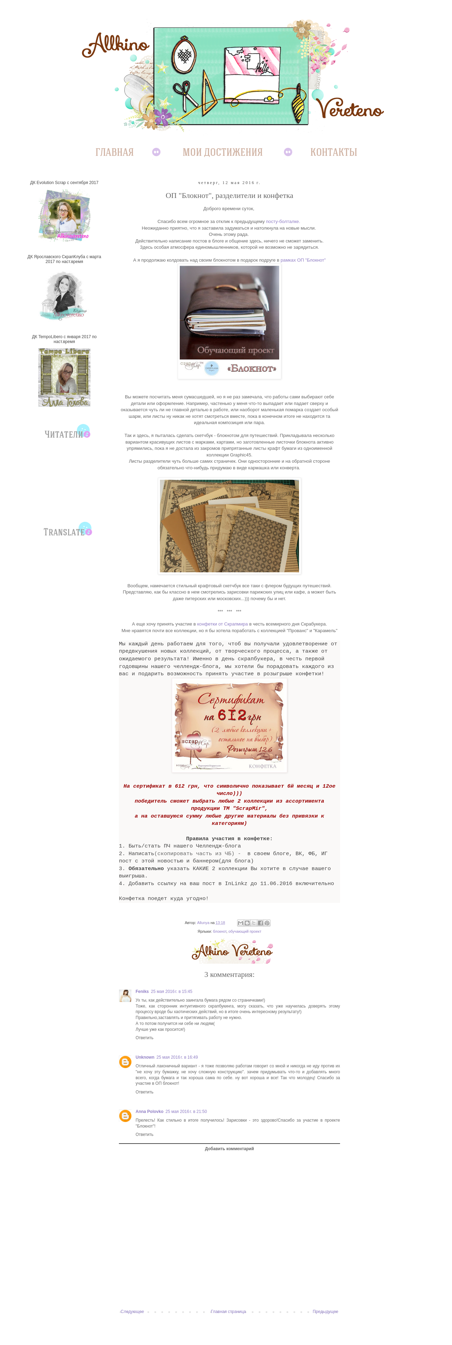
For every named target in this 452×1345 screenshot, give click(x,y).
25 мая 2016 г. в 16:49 (177, 1057)
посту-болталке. (283, 221)
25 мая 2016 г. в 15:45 (171, 991)
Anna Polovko (149, 1111)
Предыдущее (325, 1311)
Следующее (132, 1311)
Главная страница (228, 1311)
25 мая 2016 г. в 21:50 (186, 1111)
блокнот (219, 931)
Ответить (144, 1037)
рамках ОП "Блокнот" (303, 260)
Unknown (145, 1057)
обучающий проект (244, 931)
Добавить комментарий (229, 1148)
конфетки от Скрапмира (222, 624)
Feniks (142, 991)
